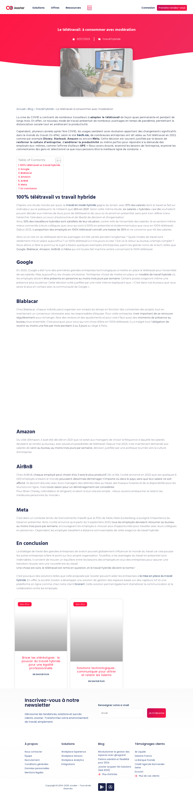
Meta (24, 184)
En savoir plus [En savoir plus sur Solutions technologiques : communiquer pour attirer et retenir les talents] (96, 681)
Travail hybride (111, 39)
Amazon (25, 176)
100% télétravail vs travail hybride (40, 165)
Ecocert (80, 584)
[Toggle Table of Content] (56, 160)
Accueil (20, 109)
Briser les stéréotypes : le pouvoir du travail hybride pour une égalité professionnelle (41, 663)
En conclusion (29, 188)
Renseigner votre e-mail (113, 705)
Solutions (38, 8)
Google (25, 169)
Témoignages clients (150, 744)
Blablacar (26, 173)
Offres (55, 8)
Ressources (73, 8)
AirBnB (24, 180)
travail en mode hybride (81, 205)
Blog (30, 109)
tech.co (82, 135)
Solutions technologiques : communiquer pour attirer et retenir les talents (96, 671)
